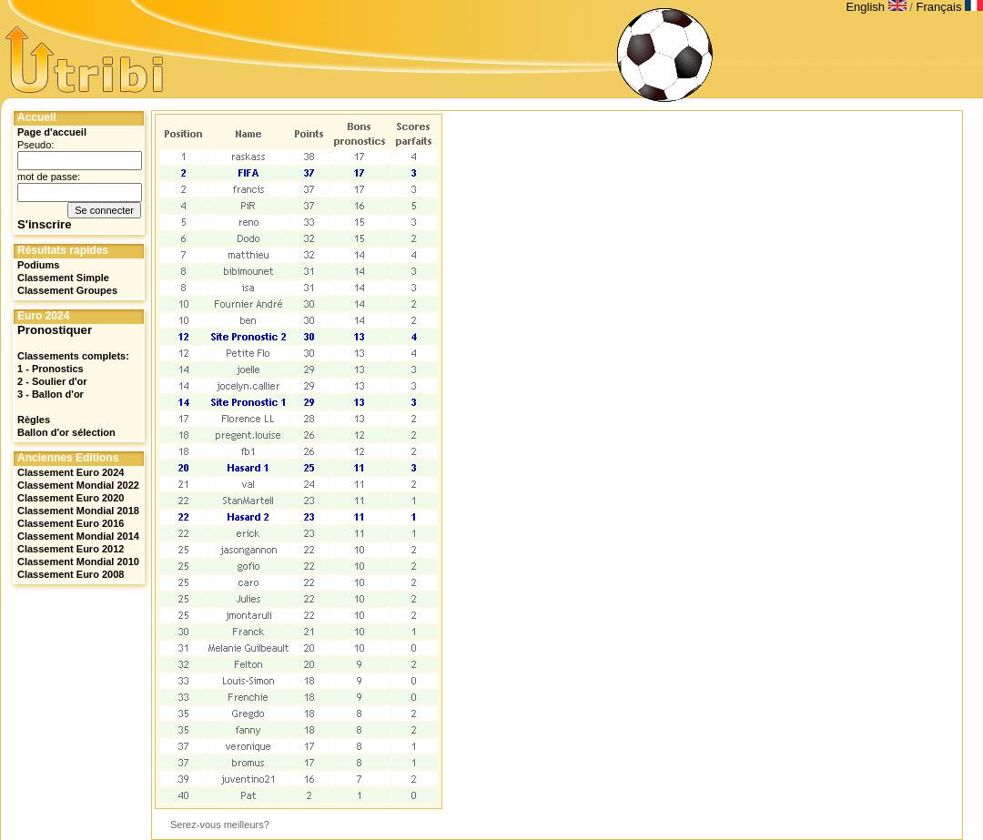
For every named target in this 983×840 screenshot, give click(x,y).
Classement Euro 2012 (70, 548)
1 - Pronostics (50, 368)
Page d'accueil (51, 132)
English (877, 7)
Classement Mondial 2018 (78, 510)
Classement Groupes (67, 290)
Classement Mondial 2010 (78, 561)
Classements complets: (73, 355)
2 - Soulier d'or (52, 381)
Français (950, 7)
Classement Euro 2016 (70, 523)
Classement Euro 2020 (70, 497)
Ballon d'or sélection (66, 432)
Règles (33, 419)
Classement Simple (63, 277)
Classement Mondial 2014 (78, 536)
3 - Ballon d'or (50, 394)
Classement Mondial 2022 (78, 485)
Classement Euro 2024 (70, 472)
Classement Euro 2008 (70, 574)
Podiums (38, 264)
